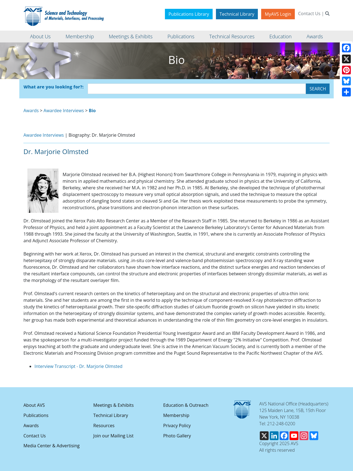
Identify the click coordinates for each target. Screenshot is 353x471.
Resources (103, 425)
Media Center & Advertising (51, 446)
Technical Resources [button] (232, 36)
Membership (176, 415)
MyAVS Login (278, 14)
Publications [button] (180, 36)
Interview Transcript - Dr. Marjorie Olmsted (78, 366)
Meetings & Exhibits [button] (131, 36)
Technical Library (237, 14)
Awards (31, 110)
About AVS (34, 405)
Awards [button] (314, 36)
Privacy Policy (177, 425)
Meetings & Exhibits (113, 405)
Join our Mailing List (113, 436)
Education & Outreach (185, 405)
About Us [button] (40, 36)
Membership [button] (80, 36)
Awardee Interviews (64, 110)
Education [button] (280, 36)
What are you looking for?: (53, 87)
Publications (36, 415)
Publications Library (189, 14)
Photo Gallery (177, 436)
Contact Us (309, 13)
